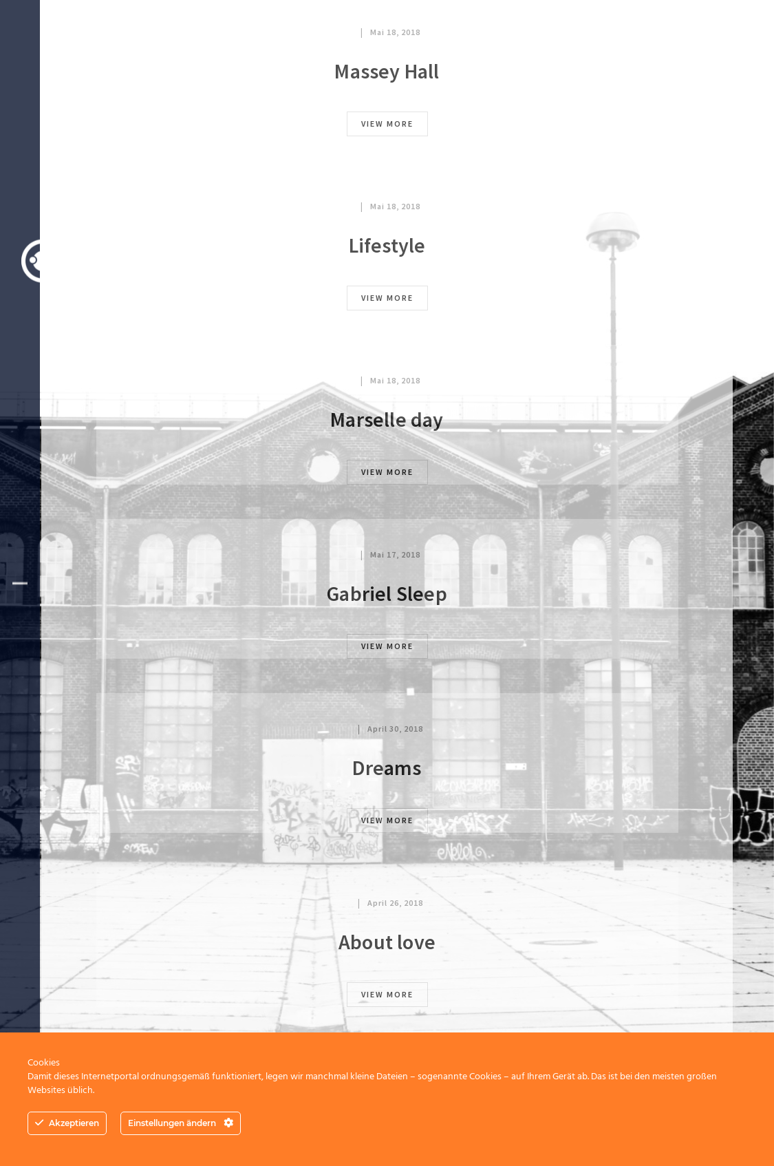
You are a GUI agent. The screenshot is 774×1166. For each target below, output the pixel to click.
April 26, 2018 (395, 903)
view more (387, 123)
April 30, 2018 (395, 728)
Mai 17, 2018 (395, 554)
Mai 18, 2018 (395, 32)
